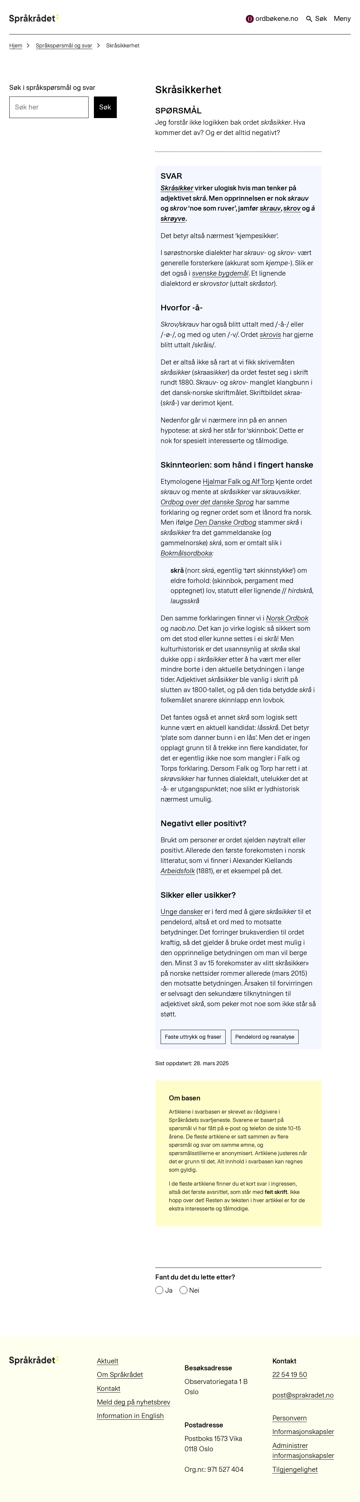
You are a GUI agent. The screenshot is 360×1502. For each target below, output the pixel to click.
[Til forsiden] (33, 18)
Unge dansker (182, 912)
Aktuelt (107, 1361)
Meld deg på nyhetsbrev (133, 1402)
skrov (292, 208)
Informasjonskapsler (303, 1432)
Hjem (15, 45)
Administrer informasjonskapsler (303, 1451)
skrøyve (173, 219)
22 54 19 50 (289, 1375)
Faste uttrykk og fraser (193, 1036)
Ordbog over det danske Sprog (207, 502)
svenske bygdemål (220, 273)
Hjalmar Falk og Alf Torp (238, 482)
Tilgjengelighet (295, 1469)
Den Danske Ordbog (225, 522)
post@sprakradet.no (303, 1395)
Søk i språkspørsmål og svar (52, 88)
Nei (194, 1290)
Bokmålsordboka (186, 553)
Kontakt (108, 1389)
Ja (169, 1290)
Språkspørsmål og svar (64, 45)
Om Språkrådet (120, 1375)
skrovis (270, 335)
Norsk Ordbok (287, 618)
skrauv (270, 208)
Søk (316, 19)
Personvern (289, 1418)
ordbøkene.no (272, 19)
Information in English (130, 1416)
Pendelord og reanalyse (264, 1036)
